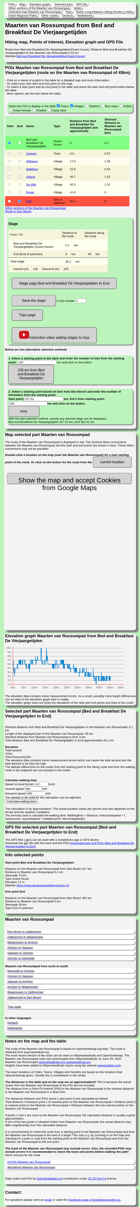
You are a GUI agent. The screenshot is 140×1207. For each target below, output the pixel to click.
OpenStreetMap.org (49, 1178)
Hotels (127, 106)
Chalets (41, 110)
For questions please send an (25, 1199)
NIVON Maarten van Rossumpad (28, 1162)
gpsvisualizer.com (109, 1065)
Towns (64, 106)
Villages (79, 106)
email (48, 1199)
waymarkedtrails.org (52, 1062)
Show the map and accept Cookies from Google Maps (69, 480)
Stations (94, 106)
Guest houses (22, 110)
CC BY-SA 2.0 (97, 1178)
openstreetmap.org (78, 1062)
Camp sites (58, 110)
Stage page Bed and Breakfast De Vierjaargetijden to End (64, 283)
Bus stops (111, 106)
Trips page (27, 315)
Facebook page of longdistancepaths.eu (94, 1199)
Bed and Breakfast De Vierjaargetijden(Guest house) (51, 56)
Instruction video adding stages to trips (54, 335)
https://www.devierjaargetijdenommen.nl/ (43, 885)
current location (112, 462)
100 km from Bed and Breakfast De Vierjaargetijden (31, 374)
